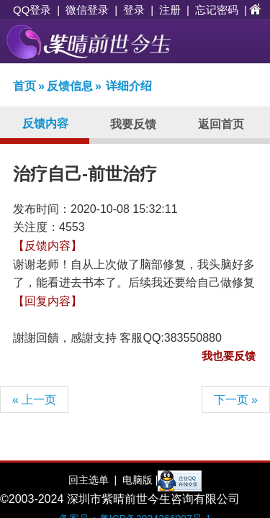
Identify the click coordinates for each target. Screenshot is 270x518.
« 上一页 (34, 400)
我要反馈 (133, 124)
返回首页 (221, 124)
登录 (134, 10)
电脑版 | (139, 480)
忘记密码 (216, 10)
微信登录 (87, 10)
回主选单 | (92, 480)
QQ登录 (32, 10)
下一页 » (236, 400)
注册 (170, 10)
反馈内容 (45, 123)
